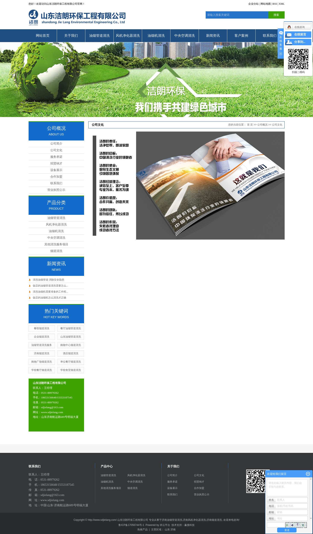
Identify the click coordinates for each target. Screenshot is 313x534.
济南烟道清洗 (41, 353)
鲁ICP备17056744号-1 (131, 525)
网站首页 (42, 35)
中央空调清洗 (184, 35)
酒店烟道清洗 (70, 353)
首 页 (250, 124)
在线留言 (300, 34)
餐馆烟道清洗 (41, 328)
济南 (173, 529)
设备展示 (56, 170)
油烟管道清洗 (99, 35)
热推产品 (142, 529)
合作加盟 (56, 176)
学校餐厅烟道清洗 (41, 370)
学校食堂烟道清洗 (70, 370)
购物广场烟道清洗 (41, 361)
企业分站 (253, 3)
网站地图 (266, 3)
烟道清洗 (56, 251)
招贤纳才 (56, 163)
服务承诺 (56, 156)
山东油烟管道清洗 (70, 336)
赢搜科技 (189, 525)
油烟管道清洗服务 (41, 345)
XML (282, 3)
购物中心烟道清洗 (70, 345)
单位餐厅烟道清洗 (70, 361)
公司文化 (56, 150)
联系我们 (270, 35)
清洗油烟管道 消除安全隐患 (48, 279)
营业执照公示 (56, 190)
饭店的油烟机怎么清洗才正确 (49, 297)
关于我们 (71, 35)
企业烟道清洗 (41, 336)
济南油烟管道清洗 (172, 519)
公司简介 (56, 143)
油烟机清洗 (156, 35)
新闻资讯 (213, 35)
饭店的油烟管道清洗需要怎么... (50, 285)
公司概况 (262, 124)
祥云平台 (165, 525)
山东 (167, 529)
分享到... (300, 42)
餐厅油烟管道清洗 (70, 328)
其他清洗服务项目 (56, 244)
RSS (274, 3)
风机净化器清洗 (128, 35)
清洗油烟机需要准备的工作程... (50, 291)
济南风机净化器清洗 (194, 519)
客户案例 (241, 35)
